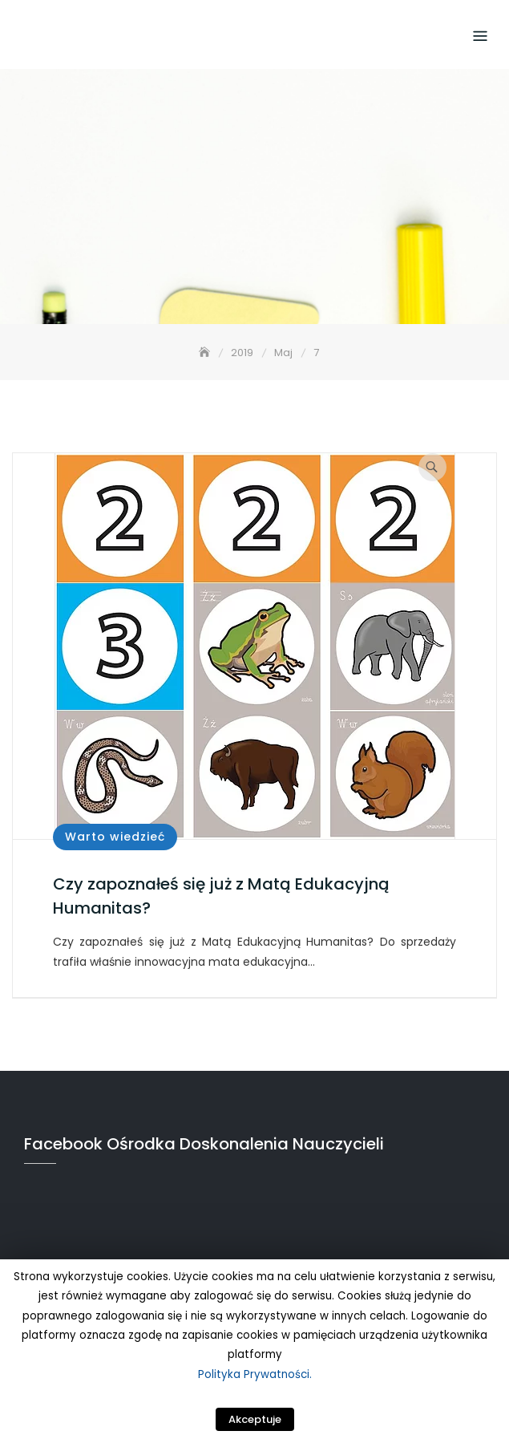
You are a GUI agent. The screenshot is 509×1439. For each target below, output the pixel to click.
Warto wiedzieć (115, 837)
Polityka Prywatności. (255, 1374)
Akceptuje (254, 1419)
